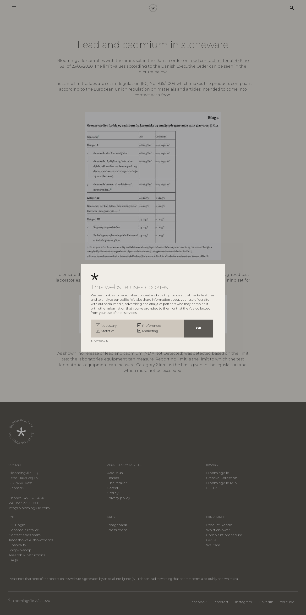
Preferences (151, 325)
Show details (100, 340)
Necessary (109, 325)
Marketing (150, 331)
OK (198, 328)
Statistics (107, 331)
